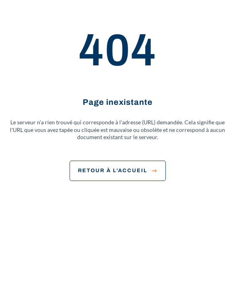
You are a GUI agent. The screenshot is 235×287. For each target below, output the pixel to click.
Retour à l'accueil (117, 170)
